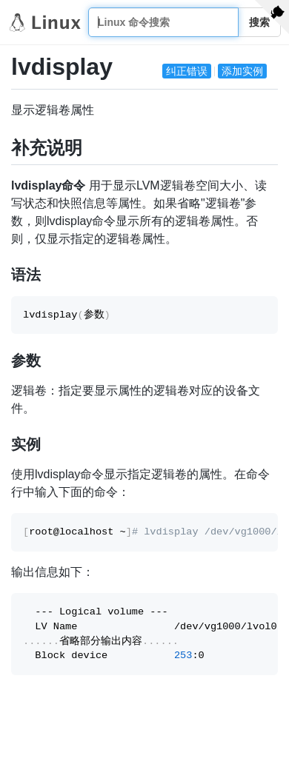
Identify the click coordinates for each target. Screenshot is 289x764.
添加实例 (242, 71)
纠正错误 (186, 71)
